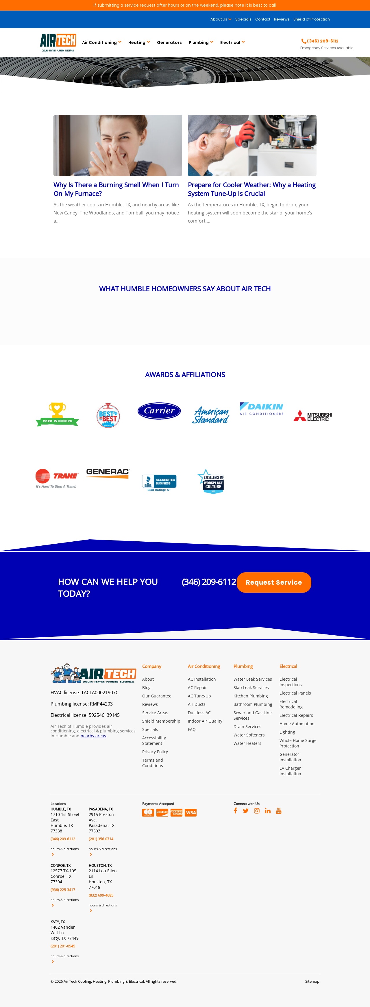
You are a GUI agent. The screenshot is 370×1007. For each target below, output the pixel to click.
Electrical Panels (295, 693)
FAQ (192, 729)
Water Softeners (249, 735)
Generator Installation (290, 756)
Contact (262, 19)
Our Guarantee (156, 696)
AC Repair (197, 687)
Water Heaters (247, 743)
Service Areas (155, 712)
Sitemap (312, 981)
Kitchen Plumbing (251, 696)
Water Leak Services (253, 679)
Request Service (274, 582)
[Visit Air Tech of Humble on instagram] (257, 810)
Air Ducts (197, 704)
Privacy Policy (155, 751)
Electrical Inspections (291, 681)
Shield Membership (161, 721)
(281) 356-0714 (101, 838)
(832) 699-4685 (101, 895)
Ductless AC (199, 712)
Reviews (282, 19)
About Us (218, 19)
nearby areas (93, 735)
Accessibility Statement (154, 740)
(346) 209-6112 (209, 582)
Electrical (230, 42)
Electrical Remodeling (291, 704)
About (148, 679)
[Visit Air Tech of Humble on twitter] (246, 810)
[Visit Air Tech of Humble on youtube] (279, 810)
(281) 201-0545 (63, 946)
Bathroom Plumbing (253, 704)
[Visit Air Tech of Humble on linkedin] (268, 810)
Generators (169, 42)
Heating (136, 42)
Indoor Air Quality (205, 721)
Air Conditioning (99, 42)
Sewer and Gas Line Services (253, 715)
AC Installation (202, 679)
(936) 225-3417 (63, 889)
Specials (243, 19)
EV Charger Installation (290, 770)
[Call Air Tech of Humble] (319, 41)
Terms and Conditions (152, 762)
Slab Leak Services (251, 687)
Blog (146, 687)
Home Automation (297, 723)
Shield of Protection (311, 19)
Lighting (287, 732)
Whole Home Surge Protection (298, 743)
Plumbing (199, 42)
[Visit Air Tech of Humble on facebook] (235, 810)
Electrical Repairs (296, 715)
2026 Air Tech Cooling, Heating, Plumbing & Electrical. (100, 981)
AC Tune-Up (199, 696)
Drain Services (247, 726)
